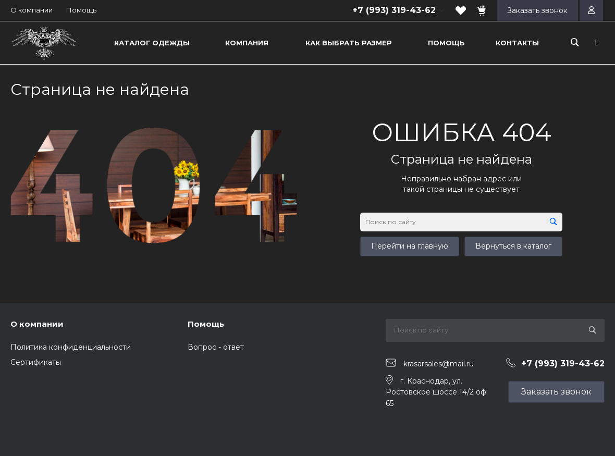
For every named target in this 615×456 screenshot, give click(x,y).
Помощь (81, 10)
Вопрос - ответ (216, 347)
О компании (31, 10)
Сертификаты (35, 362)
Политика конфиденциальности (70, 347)
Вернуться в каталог (513, 246)
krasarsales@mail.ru (438, 363)
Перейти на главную (409, 246)
